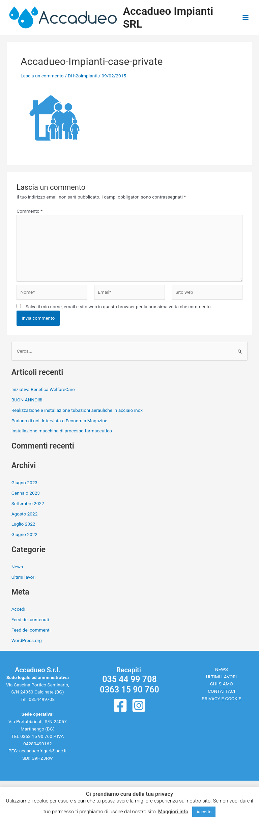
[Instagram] (139, 705)
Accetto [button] (203, 811)
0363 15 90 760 (36, 736)
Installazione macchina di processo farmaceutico (61, 430)
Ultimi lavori (23, 577)
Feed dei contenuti (30, 619)
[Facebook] (120, 705)
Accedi (18, 609)
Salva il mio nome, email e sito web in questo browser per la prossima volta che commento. (119, 306)
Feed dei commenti (31, 630)
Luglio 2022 (23, 524)
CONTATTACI (221, 691)
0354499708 (42, 699)
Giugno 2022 (24, 534)
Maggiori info (173, 812)
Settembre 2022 (27, 503)
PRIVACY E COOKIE (221, 698)
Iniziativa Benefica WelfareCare (43, 389)
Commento (29, 211)
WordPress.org (26, 640)
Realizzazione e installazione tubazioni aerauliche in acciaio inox (77, 410)
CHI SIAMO (221, 683)
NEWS (221, 669)
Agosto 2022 (24, 513)
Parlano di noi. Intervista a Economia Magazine (59, 420)
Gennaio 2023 (25, 493)
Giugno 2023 (24, 482)
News (17, 566)
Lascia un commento (42, 75)
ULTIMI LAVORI (221, 676)
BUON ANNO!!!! (26, 399)
